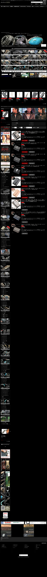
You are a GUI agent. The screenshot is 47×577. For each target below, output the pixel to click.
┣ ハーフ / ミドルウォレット (5, 186)
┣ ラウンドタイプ (3, 328)
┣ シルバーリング (3, 381)
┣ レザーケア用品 (3, 422)
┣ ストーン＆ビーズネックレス (5, 369)
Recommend (37, 547)
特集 (36, 546)
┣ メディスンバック (4, 244)
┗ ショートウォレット (4, 188)
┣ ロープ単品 (3, 313)
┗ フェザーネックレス (4, 358)
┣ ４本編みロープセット (4, 316)
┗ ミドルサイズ (3, 264)
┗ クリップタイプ (3, 225)
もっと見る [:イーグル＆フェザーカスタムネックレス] (8, 441)
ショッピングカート (4, 547)
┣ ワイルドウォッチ (4, 302)
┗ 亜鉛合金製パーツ (4, 343)
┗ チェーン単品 (3, 372)
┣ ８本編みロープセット (4, 314)
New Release (26, 547)
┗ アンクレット (3, 398)
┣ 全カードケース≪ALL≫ (4, 277)
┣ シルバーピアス (3, 406)
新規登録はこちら (4, 546)
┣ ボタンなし (3, 279)
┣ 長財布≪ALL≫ (3, 208)
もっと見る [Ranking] (8, 124)
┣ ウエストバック (3, 242)
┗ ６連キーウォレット (4, 294)
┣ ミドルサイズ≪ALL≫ (4, 197)
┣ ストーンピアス (3, 407)
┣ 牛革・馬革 (3, 173)
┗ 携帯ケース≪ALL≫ (4, 350)
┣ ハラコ (2, 185)
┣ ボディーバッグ (3, 241)
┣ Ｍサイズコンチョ (4, 336)
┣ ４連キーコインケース (4, 291)
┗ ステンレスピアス (4, 409)
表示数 (13, 127)
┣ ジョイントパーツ (4, 339)
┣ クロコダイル (3, 182)
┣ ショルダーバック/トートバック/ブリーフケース (5, 245)
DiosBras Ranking (27, 546)
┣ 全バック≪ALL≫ (4, 238)
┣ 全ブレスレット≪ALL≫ (4, 389)
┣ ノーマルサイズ (3, 325)
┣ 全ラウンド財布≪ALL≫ (4, 194)
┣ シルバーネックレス (4, 366)
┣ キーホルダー (3, 288)
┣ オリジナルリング (4, 380)
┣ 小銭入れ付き (3, 222)
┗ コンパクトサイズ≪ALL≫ (5, 200)
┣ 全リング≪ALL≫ (4, 378)
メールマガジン (15, 546)
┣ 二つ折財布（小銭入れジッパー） (5, 211)
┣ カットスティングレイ (4, 179)
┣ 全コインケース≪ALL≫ (4, 324)
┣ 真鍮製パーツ (3, 342)
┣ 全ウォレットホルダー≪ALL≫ (5, 261)
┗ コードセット (3, 317)
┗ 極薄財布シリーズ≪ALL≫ (5, 214)
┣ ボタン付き (3, 280)
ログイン (14, 547)
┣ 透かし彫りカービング (4, 176)
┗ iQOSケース (3, 248)
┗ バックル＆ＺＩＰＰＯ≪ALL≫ (5, 415)
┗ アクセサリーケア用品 (4, 423)
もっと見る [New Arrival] (44, 103)
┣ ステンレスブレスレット (4, 395)
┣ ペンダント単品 (3, 370)
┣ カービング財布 (3, 175)
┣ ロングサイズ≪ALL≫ (4, 196)
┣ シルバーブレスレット (4, 392)
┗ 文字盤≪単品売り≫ (4, 305)
